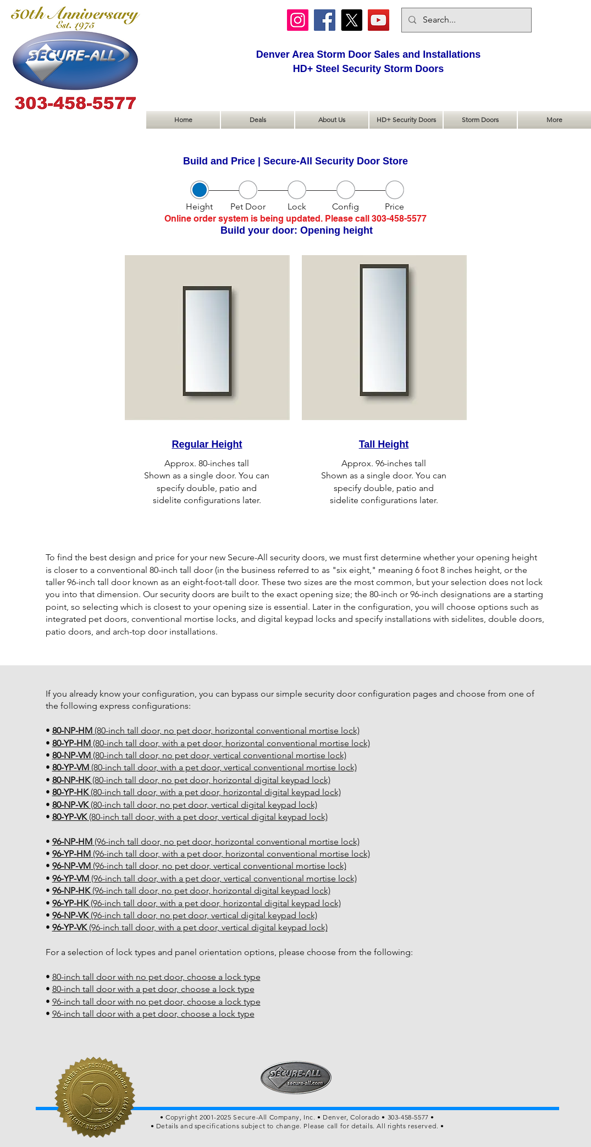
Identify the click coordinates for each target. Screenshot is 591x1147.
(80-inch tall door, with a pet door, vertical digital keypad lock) (190, 817)
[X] (351, 20)
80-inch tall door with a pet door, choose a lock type (153, 989)
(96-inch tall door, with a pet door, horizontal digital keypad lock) (196, 903)
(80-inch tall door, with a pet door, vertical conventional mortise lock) (204, 767)
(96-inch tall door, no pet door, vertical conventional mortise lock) (199, 866)
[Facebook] (324, 20)
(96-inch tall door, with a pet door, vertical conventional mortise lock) (204, 878)
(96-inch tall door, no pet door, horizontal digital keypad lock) (191, 890)
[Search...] (465, 20)
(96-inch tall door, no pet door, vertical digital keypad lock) (184, 915)
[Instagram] (297, 20)
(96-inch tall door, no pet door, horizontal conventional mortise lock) (206, 841)
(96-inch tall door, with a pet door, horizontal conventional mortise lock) (211, 853)
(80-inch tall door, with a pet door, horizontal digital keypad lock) (196, 792)
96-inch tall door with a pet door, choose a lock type (153, 1013)
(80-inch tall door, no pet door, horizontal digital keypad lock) (191, 780)
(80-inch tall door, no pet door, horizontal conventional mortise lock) (206, 730)
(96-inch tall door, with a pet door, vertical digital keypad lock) (190, 927)
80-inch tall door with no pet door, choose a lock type (156, 977)
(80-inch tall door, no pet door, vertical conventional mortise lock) (199, 755)
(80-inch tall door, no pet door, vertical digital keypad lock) (184, 804)
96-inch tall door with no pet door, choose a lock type (156, 1001)
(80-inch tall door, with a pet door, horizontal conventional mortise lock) (211, 743)
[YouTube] (378, 20)
